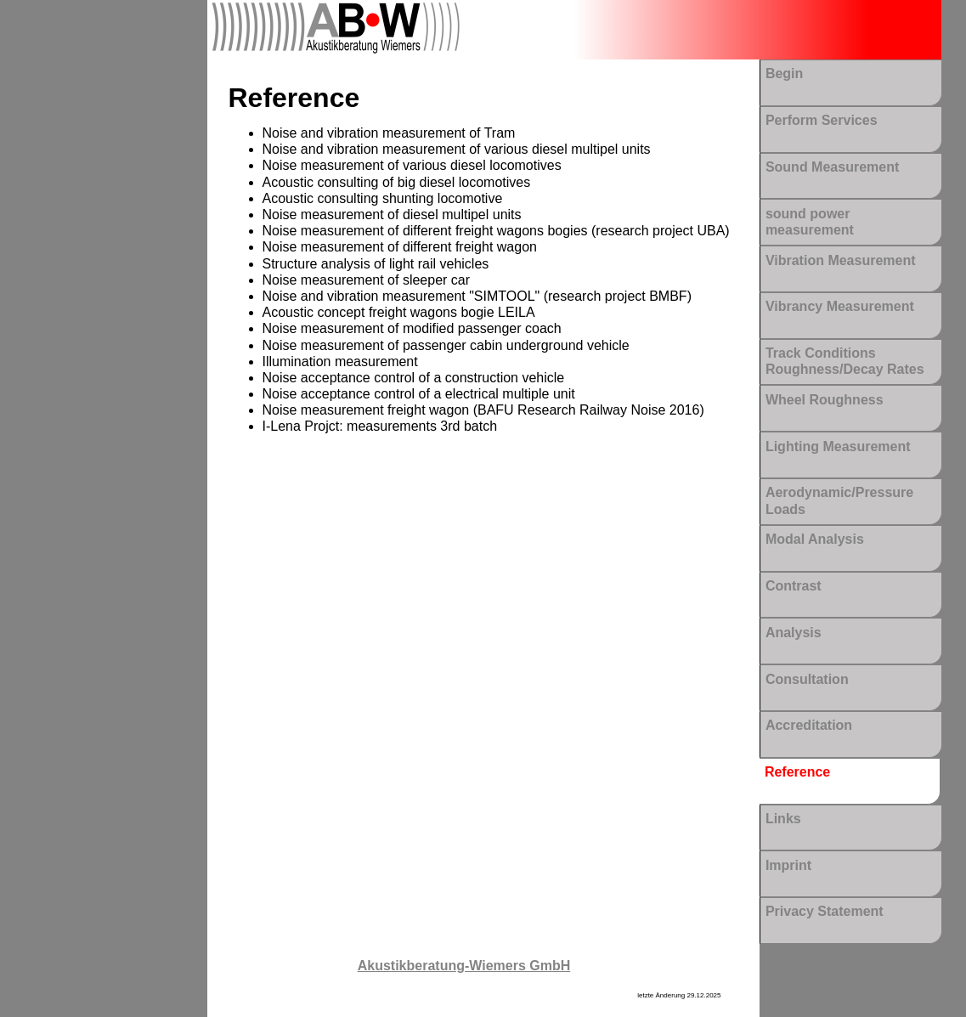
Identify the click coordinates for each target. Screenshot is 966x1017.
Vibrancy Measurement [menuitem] (839, 306)
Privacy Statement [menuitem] (824, 911)
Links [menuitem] (783, 818)
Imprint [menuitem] (788, 865)
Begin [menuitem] (784, 73)
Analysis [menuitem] (793, 632)
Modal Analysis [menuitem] (814, 539)
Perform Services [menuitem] (821, 120)
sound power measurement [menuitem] (809, 221)
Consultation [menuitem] (807, 679)
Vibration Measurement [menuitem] (840, 260)
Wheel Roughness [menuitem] (824, 400)
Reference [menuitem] (797, 772)
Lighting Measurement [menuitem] (838, 446)
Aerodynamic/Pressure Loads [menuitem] (839, 500)
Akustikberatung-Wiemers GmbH (464, 965)
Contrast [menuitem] (793, 586)
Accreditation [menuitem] (808, 725)
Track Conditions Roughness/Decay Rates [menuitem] (844, 361)
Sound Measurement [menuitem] (832, 167)
